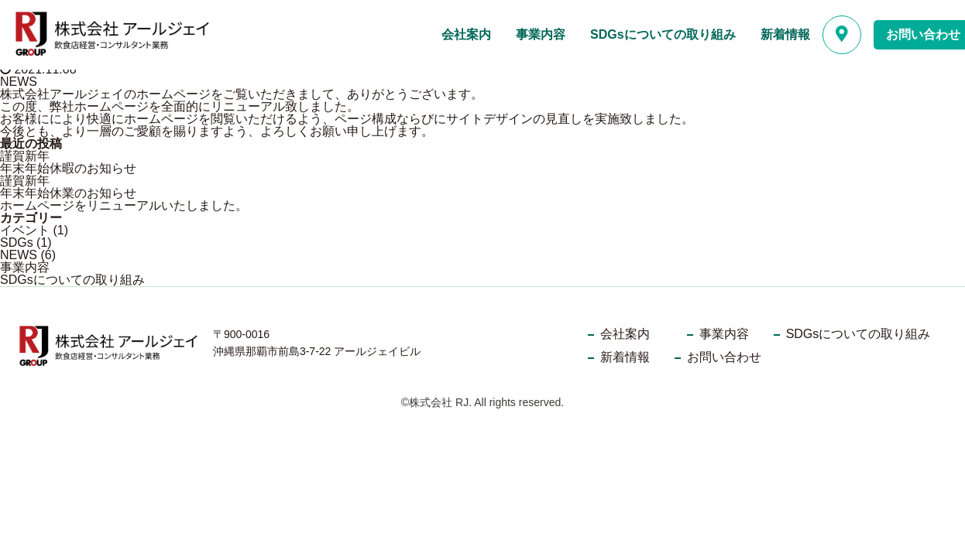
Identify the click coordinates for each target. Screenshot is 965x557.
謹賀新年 (25, 155)
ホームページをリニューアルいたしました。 (124, 205)
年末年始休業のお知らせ (68, 193)
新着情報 (785, 34)
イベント (25, 230)
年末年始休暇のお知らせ (68, 168)
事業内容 (540, 34)
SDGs (16, 242)
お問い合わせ (724, 357)
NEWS (18, 81)
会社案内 (466, 34)
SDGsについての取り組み (663, 34)
